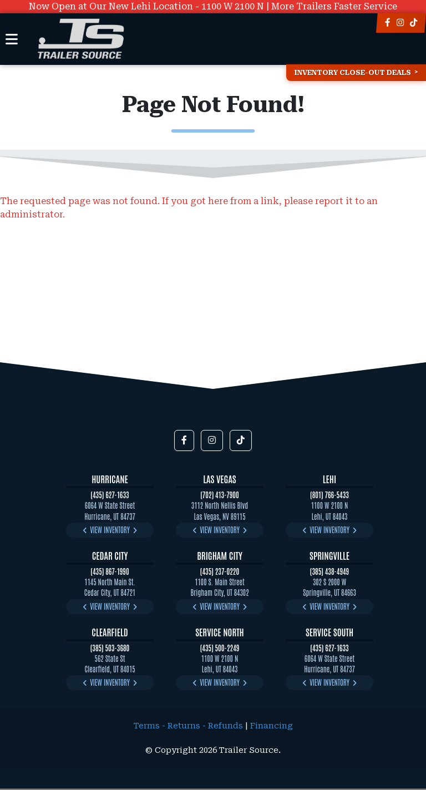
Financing (271, 726)
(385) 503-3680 (110, 647)
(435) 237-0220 (219, 571)
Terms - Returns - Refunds (188, 726)
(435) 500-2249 (220, 647)
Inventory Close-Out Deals (353, 73)
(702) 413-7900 (219, 494)
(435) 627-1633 (109, 494)
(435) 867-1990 (109, 571)
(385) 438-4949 (329, 571)
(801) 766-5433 (329, 494)
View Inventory (110, 529)
